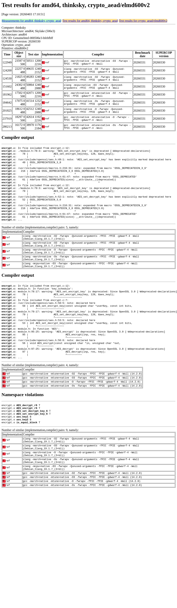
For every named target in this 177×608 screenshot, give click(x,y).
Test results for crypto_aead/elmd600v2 (143, 20)
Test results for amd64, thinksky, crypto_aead (90, 20)
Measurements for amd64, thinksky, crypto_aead (31, 20)
